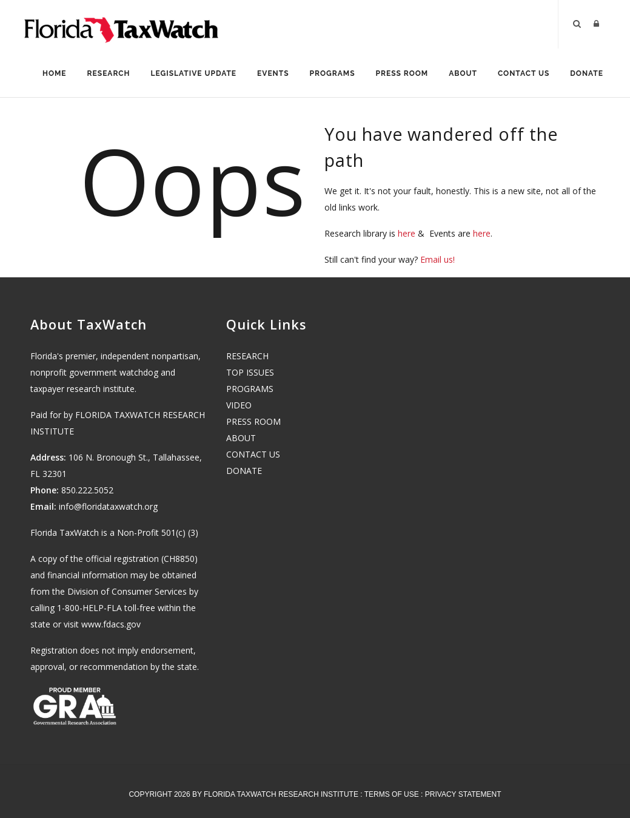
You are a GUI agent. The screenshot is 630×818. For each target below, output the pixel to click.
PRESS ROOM (253, 421)
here (406, 233)
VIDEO (239, 405)
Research (108, 73)
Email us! (437, 259)
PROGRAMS (249, 388)
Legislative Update (194, 73)
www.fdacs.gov (111, 624)
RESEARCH (247, 356)
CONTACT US (253, 454)
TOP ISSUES (250, 372)
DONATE (244, 470)
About (463, 73)
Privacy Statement (463, 794)
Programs (332, 73)
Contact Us (523, 73)
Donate (586, 73)
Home (54, 73)
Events (273, 73)
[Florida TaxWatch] (121, 24)
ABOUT (241, 438)
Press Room (402, 73)
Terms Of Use (391, 794)
